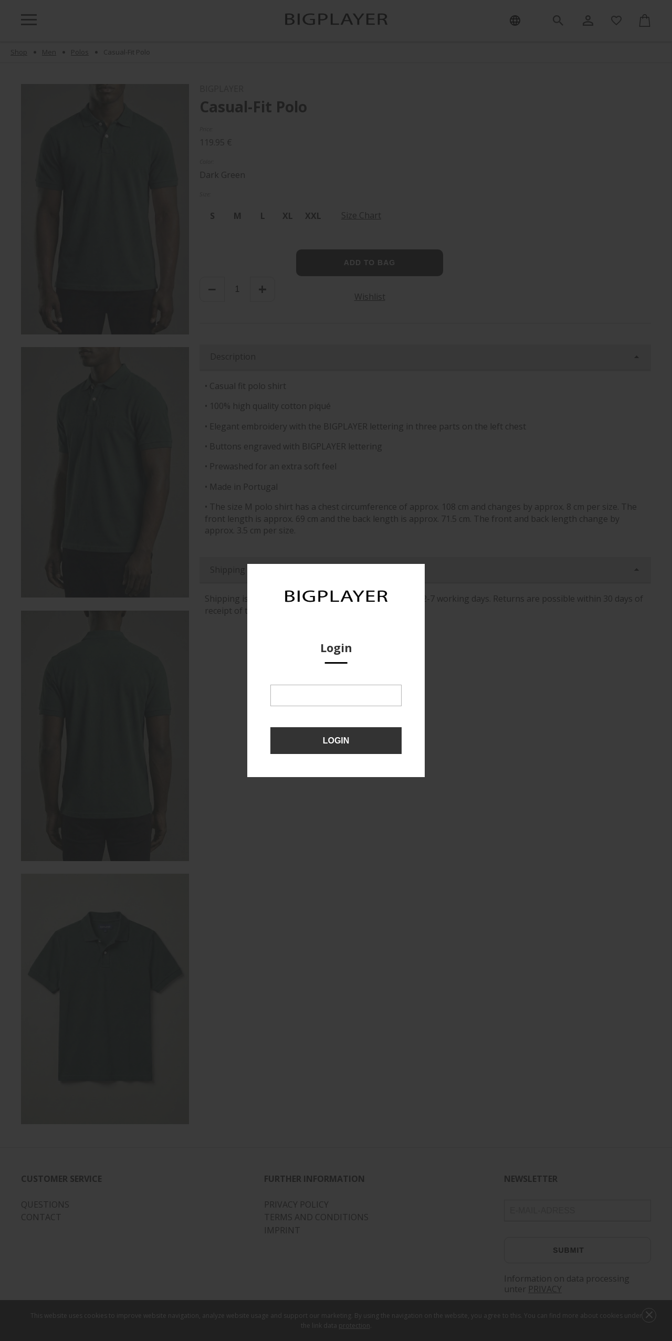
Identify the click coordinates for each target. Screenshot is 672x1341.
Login (336, 740)
